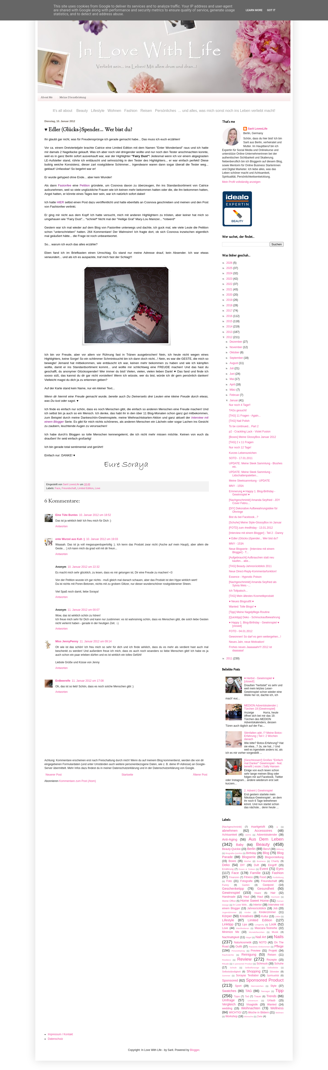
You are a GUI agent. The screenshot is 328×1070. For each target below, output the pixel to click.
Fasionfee (64, 185)
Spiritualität (273, 975)
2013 (229, 332)
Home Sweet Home (254, 900)
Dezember (236, 341)
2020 (229, 294)
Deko (226, 865)
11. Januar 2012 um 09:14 (96, 641)
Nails (279, 936)
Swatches (229, 991)
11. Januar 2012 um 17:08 (88, 680)
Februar (235, 395)
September (237, 357)
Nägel (248, 937)
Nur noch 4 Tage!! (240, 405)
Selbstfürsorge (252, 967)
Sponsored (230, 980)
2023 (229, 278)
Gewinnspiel (231, 892)
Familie (255, 873)
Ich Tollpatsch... (238, 590)
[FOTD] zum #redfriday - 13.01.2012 (251, 527)
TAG (248, 991)
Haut (260, 896)
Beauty (263, 844)
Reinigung (248, 954)
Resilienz (226, 960)
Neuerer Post (54, 774)
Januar (234, 400)
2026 (229, 262)
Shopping (254, 971)
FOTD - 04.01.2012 (240, 631)
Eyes (280, 869)
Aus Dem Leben (266, 839)
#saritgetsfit (258, 826)
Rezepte (271, 959)
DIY (242, 865)
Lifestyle (228, 920)
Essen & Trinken (246, 869)
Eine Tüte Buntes (66, 515)
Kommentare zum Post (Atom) (77, 781)
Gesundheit (265, 888)
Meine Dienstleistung (72, 97)
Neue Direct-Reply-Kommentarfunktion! (253, 571)
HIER (60, 202)
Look (272, 924)
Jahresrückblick (256, 908)
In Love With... (241, 904)
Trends (271, 996)
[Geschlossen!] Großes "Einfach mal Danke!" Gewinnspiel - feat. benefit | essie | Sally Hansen (263, 763)
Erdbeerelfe (62, 680)
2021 (229, 289)
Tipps (237, 996)
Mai (232, 379)
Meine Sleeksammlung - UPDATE (249, 480)
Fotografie (246, 881)
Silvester (274, 971)
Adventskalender (267, 834)
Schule (233, 967)
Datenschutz (55, 1038)
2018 (229, 305)
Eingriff (272, 865)
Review (244, 959)
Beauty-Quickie (231, 849)
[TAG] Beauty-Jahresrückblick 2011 (250, 566)
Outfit (239, 946)
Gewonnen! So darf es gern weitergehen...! (255, 636)
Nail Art (261, 937)
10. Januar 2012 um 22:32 (84, 566)
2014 (229, 326)
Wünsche (248, 1016)
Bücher (247, 861)
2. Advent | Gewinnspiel (258, 790)
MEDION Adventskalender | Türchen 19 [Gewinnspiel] (261, 707)
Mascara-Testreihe (266, 928)
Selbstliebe (272, 967)
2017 (229, 310)
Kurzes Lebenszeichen (242, 453)
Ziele (259, 1016)
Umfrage (228, 1000)
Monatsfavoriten (256, 932)
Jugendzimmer (229, 912)
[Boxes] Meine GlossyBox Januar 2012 (252, 437)
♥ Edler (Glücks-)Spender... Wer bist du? (253, 538)
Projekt (273, 950)
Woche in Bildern (258, 1012)
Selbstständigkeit (231, 971)
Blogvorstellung (274, 857)
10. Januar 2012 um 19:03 (102, 539)
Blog (266, 853)
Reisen (272, 954)
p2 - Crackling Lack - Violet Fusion (250, 431)
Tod (247, 996)
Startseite (127, 774)
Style (273, 985)
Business (261, 861)
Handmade (229, 896)
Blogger (194, 1050)
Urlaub (271, 1000)
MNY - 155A (236, 485)
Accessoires (263, 830)
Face (57, 488)
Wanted (272, 1004)
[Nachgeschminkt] (232, 826)
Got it (271, 10)
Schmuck (262, 963)
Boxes (232, 861)
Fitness (248, 877)
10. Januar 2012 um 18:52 (95, 515)
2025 (229, 268)
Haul (246, 896)
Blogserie (249, 857)
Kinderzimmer (267, 912)
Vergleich (229, 1004)
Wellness (277, 1008)
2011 (229, 658)
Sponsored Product (265, 980)
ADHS (248, 835)
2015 (229, 321)
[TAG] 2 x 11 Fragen (241, 442)
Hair (272, 892)
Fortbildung (278, 877)
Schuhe (279, 963)
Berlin (251, 849)
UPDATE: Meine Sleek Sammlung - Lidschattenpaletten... (250, 473)
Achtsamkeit (229, 834)
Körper (227, 916)
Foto (229, 881)
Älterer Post (200, 774)
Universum (253, 1000)
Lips (244, 924)
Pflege (279, 946)
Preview (256, 950)
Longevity (259, 924)
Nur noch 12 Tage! (240, 447)
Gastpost (268, 885)
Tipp (279, 990)
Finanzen (234, 877)
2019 (229, 299)
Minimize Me (230, 932)
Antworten (61, 526)
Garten (246, 885)
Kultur (264, 916)
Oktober (235, 352)
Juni (232, 373)
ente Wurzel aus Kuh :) (70, 539)
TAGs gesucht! (238, 410)
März (233, 389)
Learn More (254, 10)
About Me (47, 97)
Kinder (248, 912)
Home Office (229, 900)
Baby (239, 844)
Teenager (265, 991)
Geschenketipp (233, 888)
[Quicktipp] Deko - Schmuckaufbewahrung (254, 617)
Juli (232, 368)
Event (264, 869)
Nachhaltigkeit (230, 937)
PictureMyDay (238, 950)
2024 (229, 273)
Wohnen (279, 1012)
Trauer (257, 996)
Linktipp (227, 924)
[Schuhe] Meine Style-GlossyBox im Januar (255, 522)
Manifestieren (242, 928)
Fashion (278, 873)
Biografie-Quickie (234, 853)
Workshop (231, 1016)
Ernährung (227, 869)
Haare (257, 893)
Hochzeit (275, 897)
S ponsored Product (243, 963)
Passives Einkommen (259, 946)
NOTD (263, 942)
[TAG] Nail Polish (239, 420)
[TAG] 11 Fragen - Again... (245, 415)
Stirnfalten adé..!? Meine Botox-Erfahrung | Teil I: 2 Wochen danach (263, 736)
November (236, 347)
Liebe (277, 916)
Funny (225, 885)
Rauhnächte (228, 955)
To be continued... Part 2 (244, 426)
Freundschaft (69, 488)
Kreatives (246, 916)
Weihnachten (250, 1008)
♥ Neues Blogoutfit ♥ (241, 601)
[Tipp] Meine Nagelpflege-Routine (249, 612)
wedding (227, 1008)
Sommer (226, 975)
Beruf (266, 849)
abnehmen (230, 830)
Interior (257, 904)
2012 (229, 337)
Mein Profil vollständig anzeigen (241, 181)
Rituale (225, 963)
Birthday (251, 853)
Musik (275, 932)
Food (263, 877)
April (233, 384)
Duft (256, 865)
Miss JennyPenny (66, 641)
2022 (229, 284)
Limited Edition (85, 488)
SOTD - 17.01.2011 (241, 458)
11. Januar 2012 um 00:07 (84, 609)
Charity (275, 861)
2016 (229, 316)
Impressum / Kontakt (60, 1034)
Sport (238, 985)
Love (97, 488)
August (234, 363)
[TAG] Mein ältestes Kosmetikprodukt (251, 596)
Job (275, 908)
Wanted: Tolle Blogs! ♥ (242, 606)
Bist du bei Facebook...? (243, 517)
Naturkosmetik (242, 942)
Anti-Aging (229, 839)
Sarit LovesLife (71, 484)
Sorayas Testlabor (247, 975)
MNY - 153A (236, 543)
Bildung (280, 849)
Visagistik (252, 1004)
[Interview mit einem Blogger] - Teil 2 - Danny (256, 533)
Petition (85, 185)
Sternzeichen (257, 986)
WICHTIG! (235, 1012)
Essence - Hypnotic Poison (245, 576)
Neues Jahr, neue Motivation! (246, 641)
